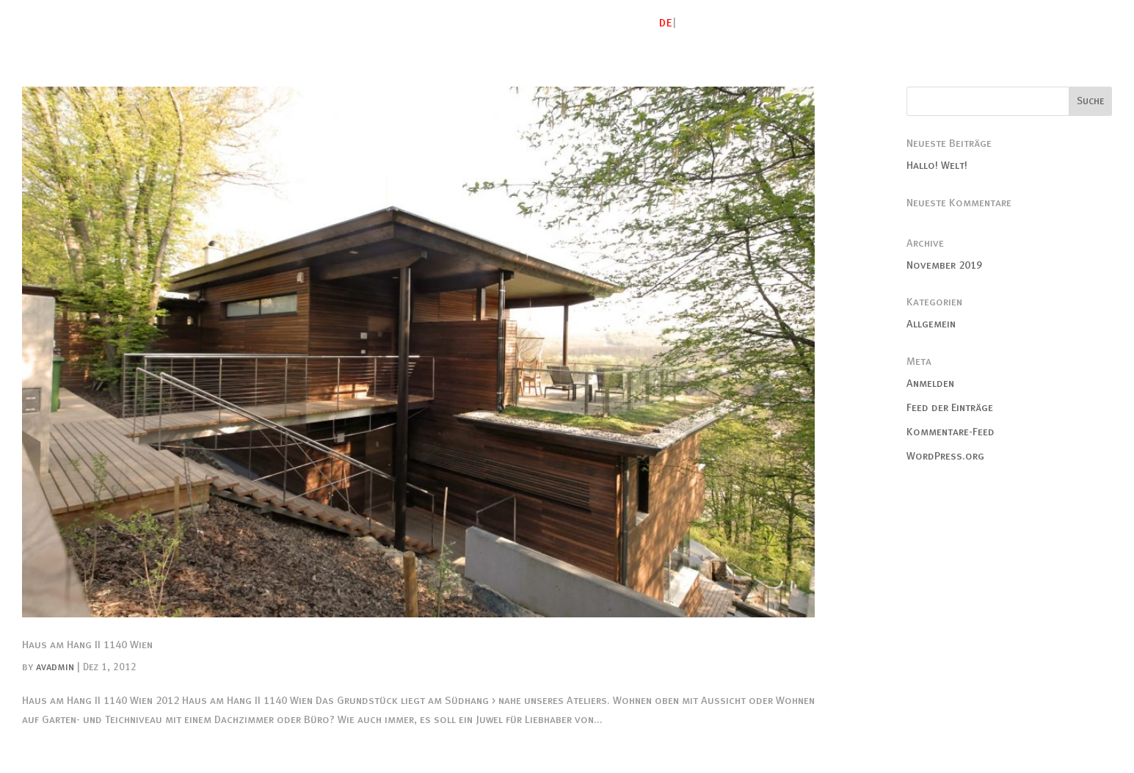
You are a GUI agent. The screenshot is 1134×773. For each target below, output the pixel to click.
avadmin (55, 667)
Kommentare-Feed (950, 431)
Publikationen (1008, 23)
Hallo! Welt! (936, 165)
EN (685, 23)
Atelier (730, 23)
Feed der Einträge (949, 407)
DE (665, 23)
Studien (861, 23)
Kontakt (1089, 23)
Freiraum (926, 23)
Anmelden (930, 383)
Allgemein (931, 323)
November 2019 (944, 265)
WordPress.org (945, 455)
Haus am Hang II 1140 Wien (87, 644)
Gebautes (795, 23)
